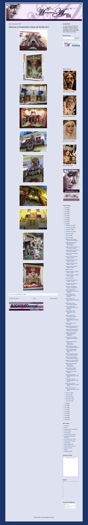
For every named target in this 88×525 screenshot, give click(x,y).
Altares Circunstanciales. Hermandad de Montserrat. (72, 347)
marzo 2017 (69, 396)
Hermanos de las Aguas (69, 440)
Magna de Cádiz (69, 269)
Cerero (65, 427)
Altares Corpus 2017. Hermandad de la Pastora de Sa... (72, 320)
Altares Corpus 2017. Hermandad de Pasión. (71, 304)
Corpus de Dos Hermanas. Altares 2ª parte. (71, 264)
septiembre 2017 (70, 231)
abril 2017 (68, 395)
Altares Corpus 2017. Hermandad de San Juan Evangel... (71, 291)
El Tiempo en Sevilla (70, 457)
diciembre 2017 (69, 225)
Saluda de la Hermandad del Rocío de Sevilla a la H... (72, 361)
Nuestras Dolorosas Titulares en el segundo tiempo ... (72, 327)
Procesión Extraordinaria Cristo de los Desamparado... (71, 343)
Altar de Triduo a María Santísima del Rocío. (70, 368)
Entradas (66, 504)
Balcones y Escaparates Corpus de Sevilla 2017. (71, 287)
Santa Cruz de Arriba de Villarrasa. (70, 372)
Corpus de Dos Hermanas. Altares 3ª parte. (71, 260)
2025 (66, 207)
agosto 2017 (69, 233)
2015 (66, 405)
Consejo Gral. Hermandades (70, 429)
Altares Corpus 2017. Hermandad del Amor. (71, 316)
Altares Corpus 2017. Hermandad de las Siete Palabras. (71, 307)
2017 (66, 223)
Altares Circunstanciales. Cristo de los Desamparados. (71, 365)
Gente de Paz (67, 432)
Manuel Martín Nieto (68, 444)
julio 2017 (68, 235)
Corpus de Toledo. (69, 278)
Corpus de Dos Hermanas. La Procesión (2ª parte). (72, 247)
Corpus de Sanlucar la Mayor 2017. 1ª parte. (72, 275)
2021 (66, 215)
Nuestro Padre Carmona (69, 446)
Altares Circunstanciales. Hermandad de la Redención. (71, 334)
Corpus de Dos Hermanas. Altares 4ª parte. (71, 257)
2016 (66, 403)
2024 (66, 209)
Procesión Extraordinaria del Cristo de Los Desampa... (71, 330)
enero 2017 (68, 400)
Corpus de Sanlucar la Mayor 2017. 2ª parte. (72, 272)
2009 (66, 417)
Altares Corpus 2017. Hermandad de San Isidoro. (70, 312)
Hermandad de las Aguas (70, 434)
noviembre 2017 (69, 227)
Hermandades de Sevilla (69, 439)
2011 (66, 413)
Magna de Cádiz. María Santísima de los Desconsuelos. (70, 244)
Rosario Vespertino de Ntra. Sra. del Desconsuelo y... (71, 354)
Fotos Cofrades (67, 431)
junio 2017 (68, 237)
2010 (66, 415)
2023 (66, 211)
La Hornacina (67, 442)
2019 (66, 219)
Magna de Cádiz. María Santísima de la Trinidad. (71, 240)
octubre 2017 (69, 229)
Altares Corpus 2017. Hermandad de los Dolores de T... (72, 300)
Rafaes (65, 449)
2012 (66, 411)
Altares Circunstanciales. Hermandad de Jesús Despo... (71, 350)
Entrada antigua (53, 298)
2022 (66, 213)
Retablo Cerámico (68, 451)
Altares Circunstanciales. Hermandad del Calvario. (71, 357)
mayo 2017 (68, 392)
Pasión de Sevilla (68, 447)
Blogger (52, 517)
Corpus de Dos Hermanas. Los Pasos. (71, 254)
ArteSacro (66, 425)
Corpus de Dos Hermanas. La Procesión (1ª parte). (72, 251)
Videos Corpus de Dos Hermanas (70, 323)
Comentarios (67, 507)
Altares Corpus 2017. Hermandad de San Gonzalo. (70, 295)
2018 (66, 221)
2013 (66, 409)
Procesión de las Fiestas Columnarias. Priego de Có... (71, 338)
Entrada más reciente (14, 298)
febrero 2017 (69, 398)
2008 (66, 419)
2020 (66, 217)
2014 (66, 407)
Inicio (34, 298)
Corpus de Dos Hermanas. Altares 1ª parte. (71, 267)
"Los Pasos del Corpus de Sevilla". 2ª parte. (71, 281)
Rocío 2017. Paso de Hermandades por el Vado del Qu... (72, 376)
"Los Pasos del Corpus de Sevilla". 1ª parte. (71, 284)
